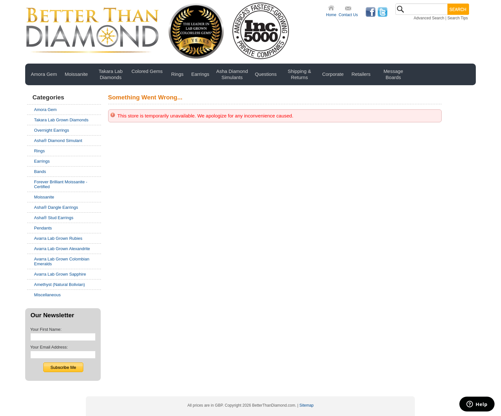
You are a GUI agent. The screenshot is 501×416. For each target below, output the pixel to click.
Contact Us (348, 15)
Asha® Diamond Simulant (58, 140)
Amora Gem (45, 109)
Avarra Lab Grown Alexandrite (62, 248)
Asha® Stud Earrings (54, 217)
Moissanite (44, 197)
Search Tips (457, 18)
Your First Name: (46, 329)
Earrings (42, 161)
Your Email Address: (49, 347)
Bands (40, 171)
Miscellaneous (47, 294)
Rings (39, 150)
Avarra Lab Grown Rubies (58, 238)
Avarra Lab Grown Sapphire (60, 274)
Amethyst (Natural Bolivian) (59, 284)
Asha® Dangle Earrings (56, 207)
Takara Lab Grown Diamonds (61, 119)
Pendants (43, 228)
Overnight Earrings (51, 130)
